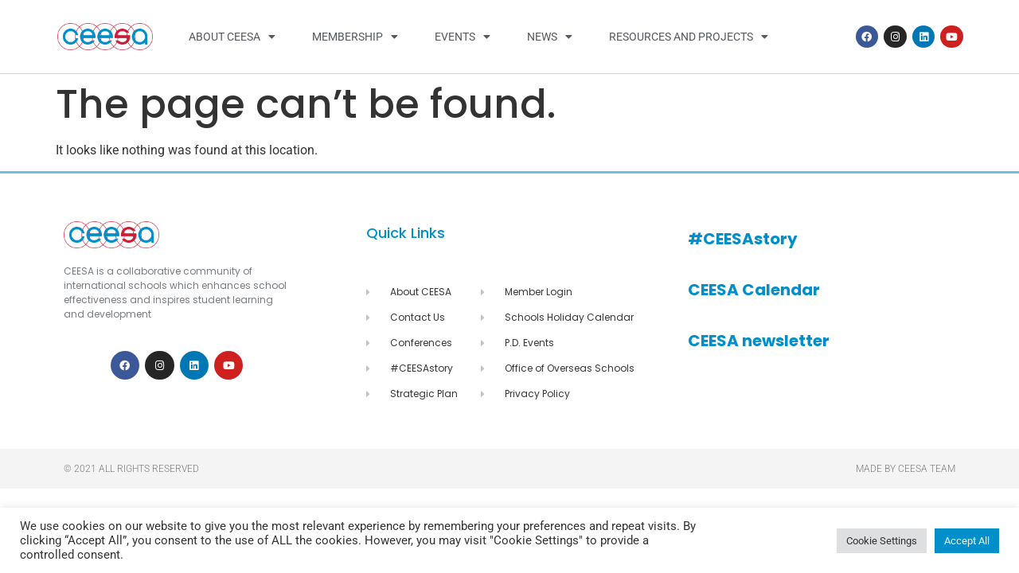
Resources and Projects (688, 36)
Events (462, 36)
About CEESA (232, 36)
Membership (355, 36)
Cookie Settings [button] (881, 541)
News (549, 36)
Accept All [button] (967, 541)
